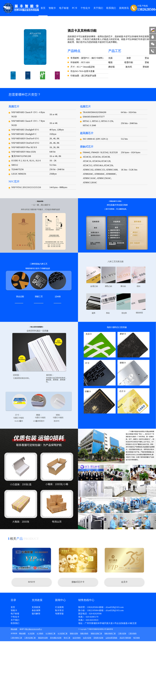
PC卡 (74, 8)
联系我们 (15, 623)
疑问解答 (36, 614)
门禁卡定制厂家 (30, 638)
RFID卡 (31, 582)
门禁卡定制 (122, 633)
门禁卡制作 (133, 633)
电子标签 (64, 8)
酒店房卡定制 (43, 638)
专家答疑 (59, 614)
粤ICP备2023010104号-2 (33, 629)
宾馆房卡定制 (98, 638)
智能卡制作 (84, 633)
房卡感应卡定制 (55, 638)
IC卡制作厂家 (50, 633)
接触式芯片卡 (78, 582)
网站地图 (14, 629)
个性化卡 (85, 8)
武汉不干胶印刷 (125, 638)
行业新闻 (59, 607)
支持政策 (36, 607)
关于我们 (15, 620)
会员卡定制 (87, 638)
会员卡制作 (77, 638)
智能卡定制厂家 (96, 633)
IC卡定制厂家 (62, 633)
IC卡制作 (40, 633)
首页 (43, 8)
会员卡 (124, 582)
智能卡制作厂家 (110, 633)
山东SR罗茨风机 (111, 638)
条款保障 (36, 610)
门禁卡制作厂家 (16, 638)
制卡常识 (59, 610)
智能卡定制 (74, 633)
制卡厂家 (67, 638)
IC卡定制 (31, 633)
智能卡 (52, 8)
